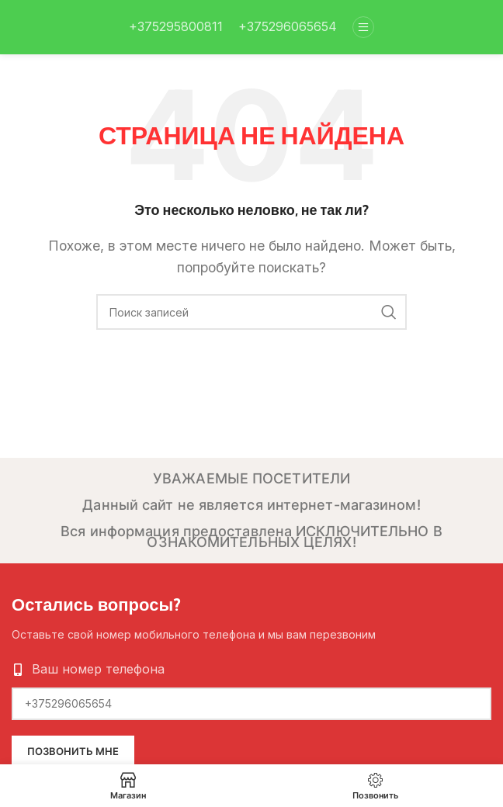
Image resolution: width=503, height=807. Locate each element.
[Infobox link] (176, 27)
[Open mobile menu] (363, 27)
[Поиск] (251, 312)
